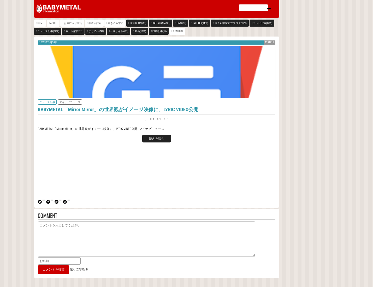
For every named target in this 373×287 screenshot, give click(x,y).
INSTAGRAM (161, 23)
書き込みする (115, 23)
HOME (40, 23)
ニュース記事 (48, 31)
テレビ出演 (262, 23)
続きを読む (156, 138)
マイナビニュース (70, 102)
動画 (140, 31)
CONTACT (178, 31)
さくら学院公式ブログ (231, 23)
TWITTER (200, 23)
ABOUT (53, 23)
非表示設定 (95, 23)
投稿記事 (159, 31)
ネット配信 (74, 31)
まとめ (96, 31)
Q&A (181, 23)
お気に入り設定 (73, 23)
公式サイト (119, 31)
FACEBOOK (138, 23)
